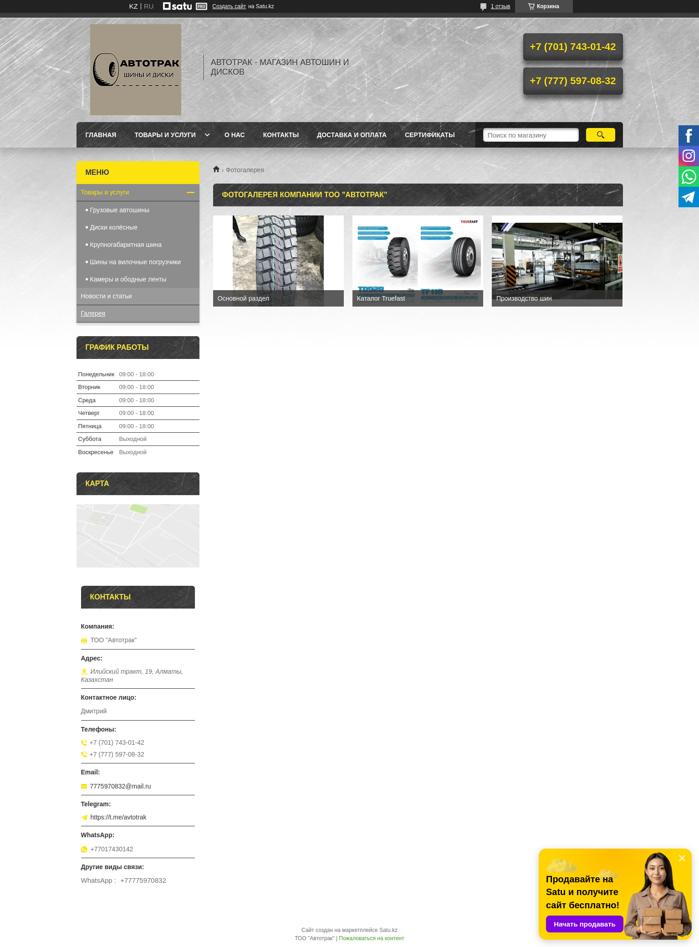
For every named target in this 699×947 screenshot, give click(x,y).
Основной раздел (243, 298)
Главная (101, 134)
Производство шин (524, 298)
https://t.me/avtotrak (119, 817)
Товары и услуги (165, 134)
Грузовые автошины (119, 210)
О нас (234, 134)
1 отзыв (500, 6)
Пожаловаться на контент (371, 938)
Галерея (93, 313)
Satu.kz (388, 930)
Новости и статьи (106, 296)
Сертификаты (429, 134)
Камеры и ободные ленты (128, 279)
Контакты (281, 134)
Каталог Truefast (381, 298)
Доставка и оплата (352, 134)
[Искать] (601, 135)
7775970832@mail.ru (120, 786)
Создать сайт (229, 6)
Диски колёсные (114, 227)
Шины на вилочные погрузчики (135, 262)
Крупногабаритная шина (126, 244)
